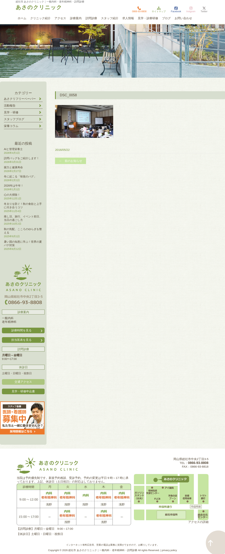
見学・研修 (11, 112)
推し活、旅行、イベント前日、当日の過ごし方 (23, 218)
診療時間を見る (27, 330)
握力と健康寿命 (13, 167)
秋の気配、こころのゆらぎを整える (23, 231)
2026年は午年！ (13, 185)
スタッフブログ (14, 119)
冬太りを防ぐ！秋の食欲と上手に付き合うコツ (23, 205)
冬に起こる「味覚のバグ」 (20, 176)
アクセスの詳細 (198, 522)
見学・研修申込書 (23, 391)
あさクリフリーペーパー (20, 98)
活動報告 (10, 105)
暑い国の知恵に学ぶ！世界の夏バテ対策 (23, 243)
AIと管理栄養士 (13, 149)
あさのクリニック (39, 7)
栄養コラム (11, 126)
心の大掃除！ (12, 194)
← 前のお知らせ (70, 160)
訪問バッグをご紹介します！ (21, 158)
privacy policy (169, 550)
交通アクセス (23, 381)
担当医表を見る (27, 340)
